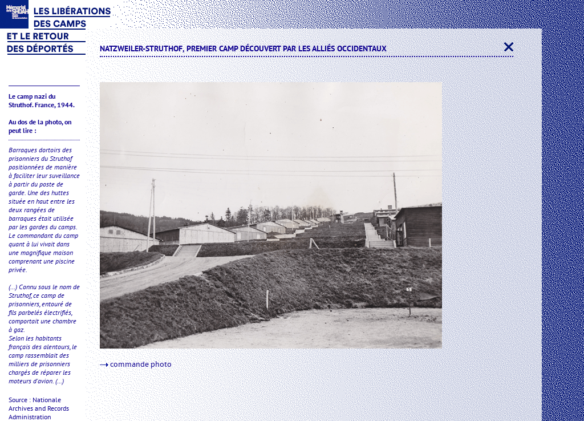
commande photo (136, 364)
